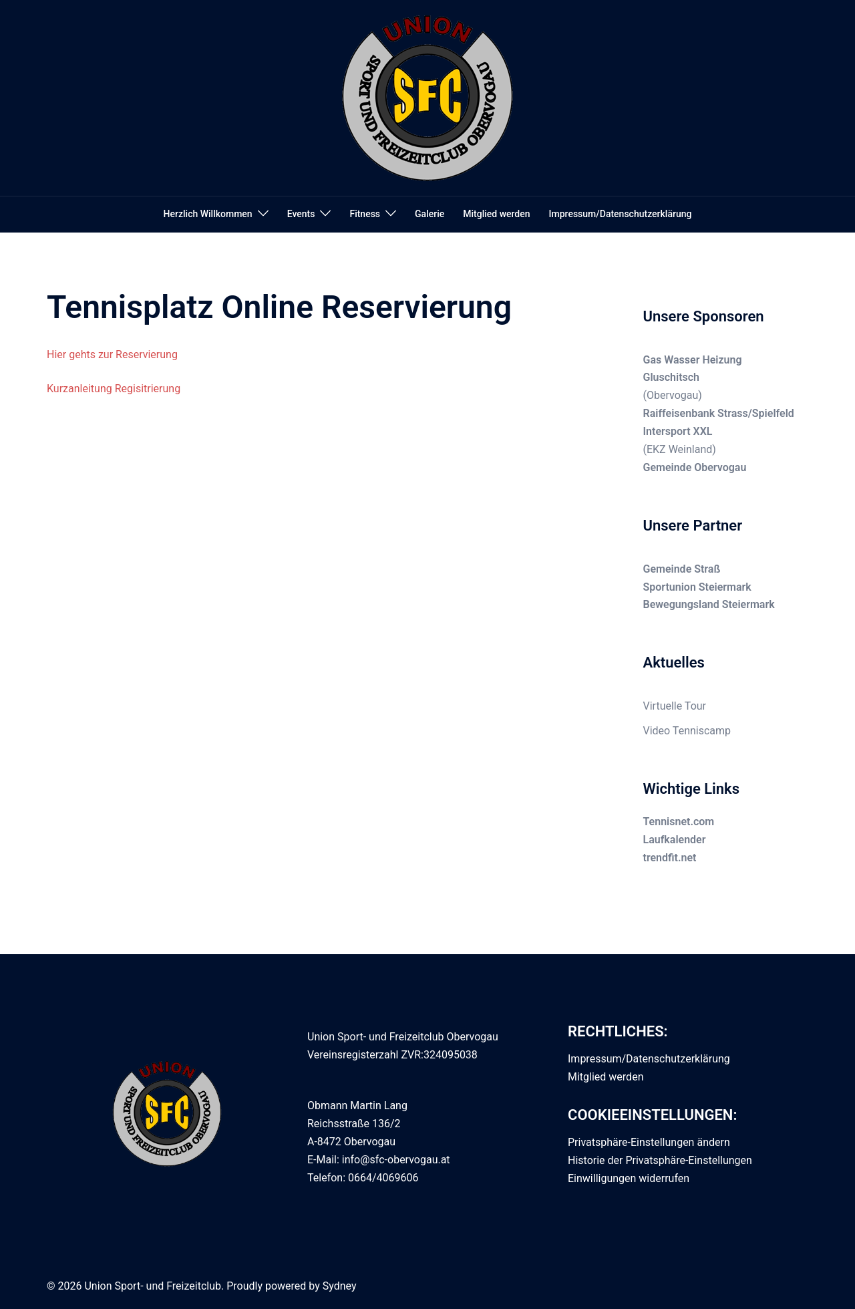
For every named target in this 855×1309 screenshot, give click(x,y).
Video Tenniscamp (687, 730)
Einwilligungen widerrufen (628, 1178)
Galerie (429, 213)
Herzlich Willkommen (208, 213)
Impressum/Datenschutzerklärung (620, 213)
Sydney (340, 1286)
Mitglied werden (496, 213)
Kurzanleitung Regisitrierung (113, 388)
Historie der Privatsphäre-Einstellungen (660, 1160)
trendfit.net (670, 857)
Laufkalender (674, 839)
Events (301, 213)
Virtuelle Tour (675, 706)
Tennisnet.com (679, 821)
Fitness (364, 213)
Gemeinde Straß (682, 569)
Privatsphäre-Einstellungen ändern (649, 1142)
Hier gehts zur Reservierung (112, 354)
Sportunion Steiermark (697, 587)
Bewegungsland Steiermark (709, 604)
